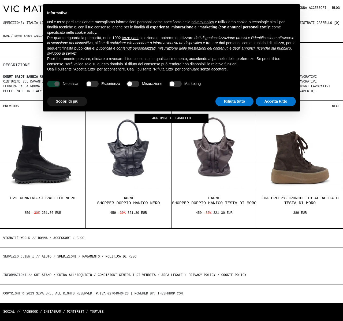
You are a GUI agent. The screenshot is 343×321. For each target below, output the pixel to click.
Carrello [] (328, 23)
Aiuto (46, 256)
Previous (11, 106)
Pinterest (75, 311)
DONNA (43, 238)
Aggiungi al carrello (171, 118)
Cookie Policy (234, 275)
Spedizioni (67, 256)
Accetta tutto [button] (275, 101)
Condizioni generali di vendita (127, 275)
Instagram (52, 311)
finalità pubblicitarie (78, 48)
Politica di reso (121, 256)
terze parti (130, 38)
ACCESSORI (317, 8)
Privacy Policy (201, 275)
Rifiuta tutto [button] (234, 101)
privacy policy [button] (203, 22)
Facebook (30, 311)
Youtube (96, 311)
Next (336, 106)
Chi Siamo (42, 275)
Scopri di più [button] (67, 101)
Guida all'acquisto (74, 275)
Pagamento (91, 256)
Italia (32, 23)
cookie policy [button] (85, 32)
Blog (336, 8)
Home (7, 36)
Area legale (171, 275)
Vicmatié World (16, 238)
